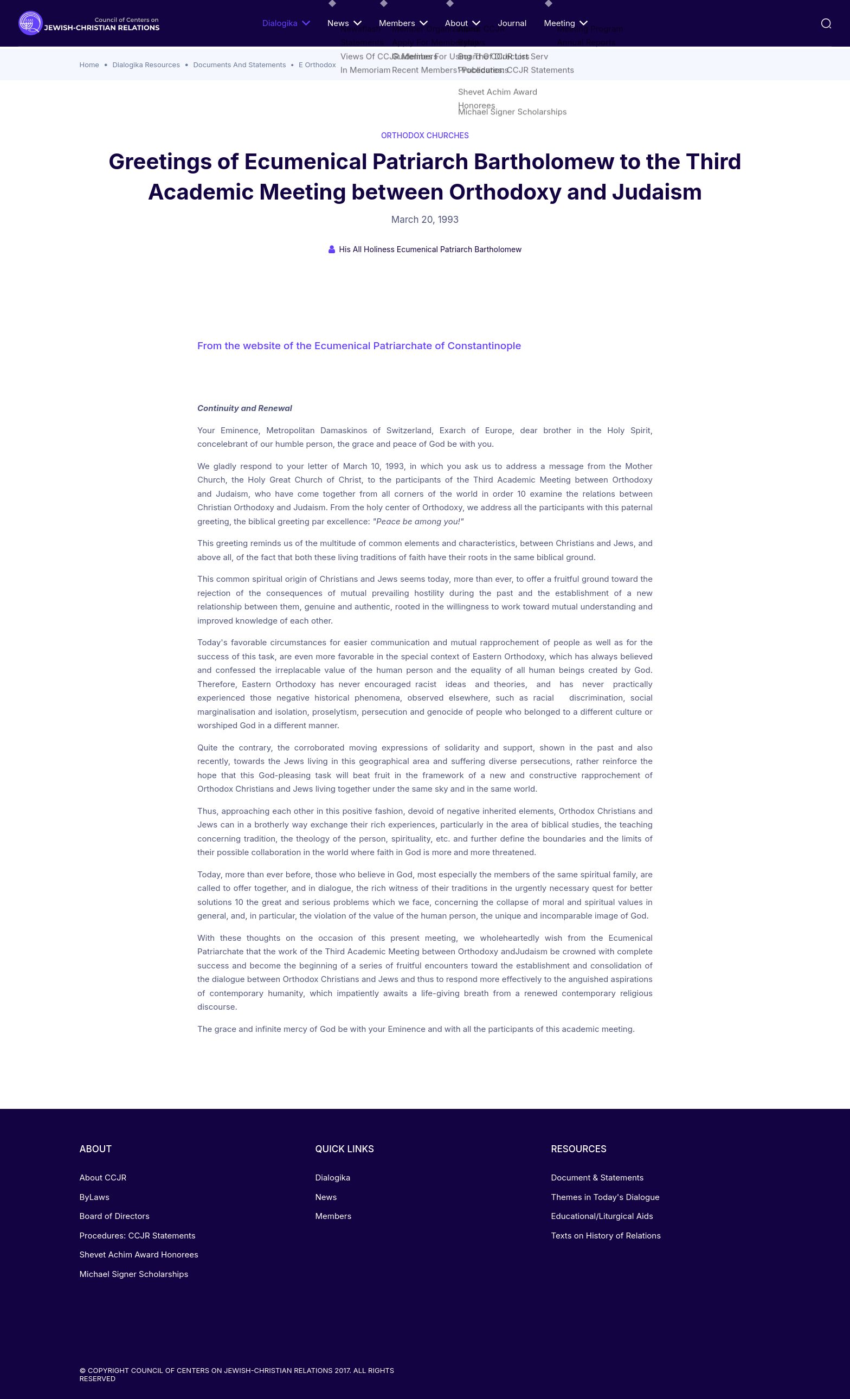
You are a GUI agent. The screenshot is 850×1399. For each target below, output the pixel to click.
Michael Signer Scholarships (134, 1274)
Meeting (566, 23)
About (462, 23)
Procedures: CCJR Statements (138, 1235)
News (344, 23)
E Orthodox (317, 64)
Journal (512, 23)
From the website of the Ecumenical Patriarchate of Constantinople (359, 345)
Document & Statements (597, 1177)
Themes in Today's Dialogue (605, 1197)
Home (89, 64)
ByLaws (95, 1197)
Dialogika (286, 23)
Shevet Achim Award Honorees (139, 1254)
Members (403, 23)
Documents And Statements (239, 64)
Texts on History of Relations (606, 1235)
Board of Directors (115, 1216)
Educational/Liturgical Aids (602, 1216)
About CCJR (103, 1177)
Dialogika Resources (146, 64)
